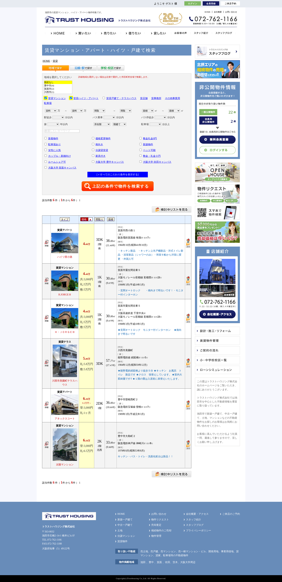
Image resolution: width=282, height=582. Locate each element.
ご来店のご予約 (231, 514)
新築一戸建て (125, 519)
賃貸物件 (122, 541)
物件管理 (156, 536)
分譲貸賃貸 (101, 150)
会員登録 (211, 3)
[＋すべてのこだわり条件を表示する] (117, 174)
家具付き (100, 156)
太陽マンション (65, 464)
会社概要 (218, 12)
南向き (99, 144)
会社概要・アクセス (197, 514)
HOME (207, 12)
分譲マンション (126, 536)
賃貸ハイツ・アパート (86, 98)
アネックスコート (65, 418)
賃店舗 (144, 98)
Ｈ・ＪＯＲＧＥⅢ (65, 332)
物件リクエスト (160, 519)
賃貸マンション (57, 98)
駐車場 (48, 103)
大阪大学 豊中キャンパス (109, 162)
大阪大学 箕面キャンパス (62, 167)
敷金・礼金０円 (152, 156)
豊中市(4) (58, 85)
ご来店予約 (230, 3)
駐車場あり (54, 144)
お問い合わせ (231, 12)
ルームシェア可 (57, 162)
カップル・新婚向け (59, 156)
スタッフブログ (195, 525)
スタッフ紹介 (193, 519)
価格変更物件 (103, 138)
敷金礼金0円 (150, 138)
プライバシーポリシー (198, 530)
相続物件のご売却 (161, 530)
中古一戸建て (125, 525)
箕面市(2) (58, 88)
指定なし (58, 82)
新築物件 (148, 144)
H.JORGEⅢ (64, 294)
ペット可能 (149, 150)
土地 (119, 530)
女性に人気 (54, 150)
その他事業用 (172, 98)
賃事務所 (156, 98)
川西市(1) (58, 92)
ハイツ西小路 (64, 257)
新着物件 (53, 138)
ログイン (192, 3)
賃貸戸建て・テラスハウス (121, 98)
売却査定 (156, 525)
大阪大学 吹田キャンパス (157, 162)
